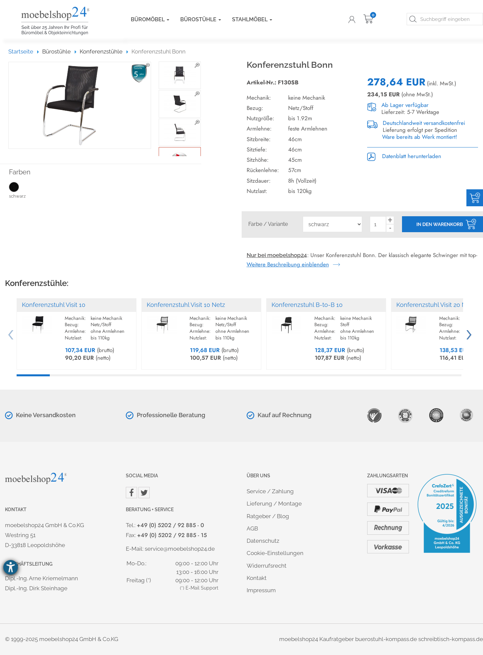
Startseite (23, 51)
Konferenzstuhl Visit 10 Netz (186, 304)
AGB (252, 528)
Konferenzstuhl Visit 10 (53, 304)
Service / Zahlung (270, 491)
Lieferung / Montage (274, 503)
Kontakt (257, 578)
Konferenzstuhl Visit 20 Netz (435, 304)
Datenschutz (263, 540)
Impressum (261, 590)
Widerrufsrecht (266, 565)
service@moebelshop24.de (180, 548)
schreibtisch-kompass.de (450, 639)
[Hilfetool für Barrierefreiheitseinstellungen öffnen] (10, 567)
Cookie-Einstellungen (275, 553)
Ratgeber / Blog (268, 516)
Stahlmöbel (252, 19)
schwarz (24, 190)
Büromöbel (150, 19)
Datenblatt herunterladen (404, 156)
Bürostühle (200, 19)
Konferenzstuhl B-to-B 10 (307, 304)
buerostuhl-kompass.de (386, 639)
